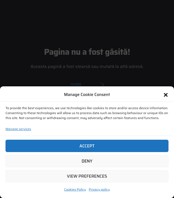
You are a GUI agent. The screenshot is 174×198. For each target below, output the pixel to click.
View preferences (87, 176)
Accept (87, 146)
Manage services (18, 128)
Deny (87, 161)
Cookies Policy (75, 189)
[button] (165, 95)
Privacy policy (99, 189)
